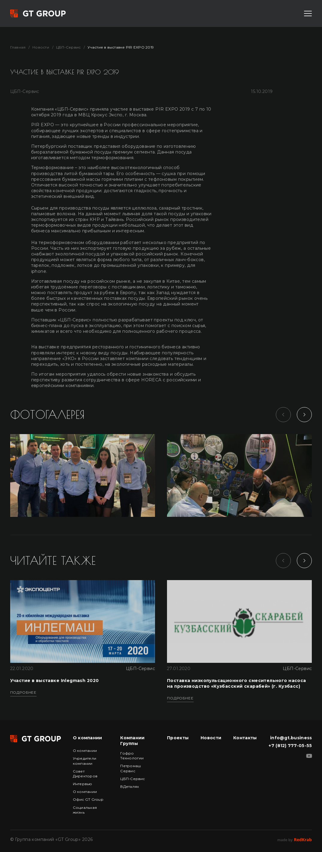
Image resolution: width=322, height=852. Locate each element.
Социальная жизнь (85, 810)
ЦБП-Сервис (68, 47)
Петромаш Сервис (130, 768)
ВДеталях (129, 786)
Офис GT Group (88, 799)
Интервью (82, 784)
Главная (18, 47)
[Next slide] (304, 414)
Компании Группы (132, 740)
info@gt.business (291, 737)
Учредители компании (84, 760)
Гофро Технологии (132, 755)
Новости (40, 47)
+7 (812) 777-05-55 (290, 745)
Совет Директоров (85, 773)
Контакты (245, 737)
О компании (87, 737)
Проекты (178, 737)
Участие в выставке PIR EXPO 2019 (121, 47)
